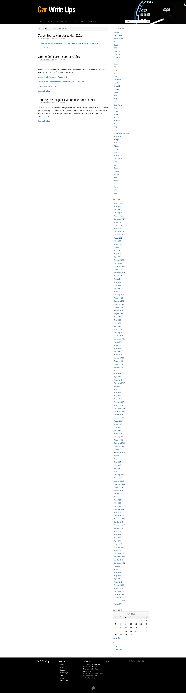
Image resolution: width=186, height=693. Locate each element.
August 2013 (118, 528)
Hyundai (117, 86)
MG (115, 127)
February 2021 (119, 295)
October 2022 (118, 247)
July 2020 (117, 317)
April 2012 (117, 579)
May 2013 (117, 538)
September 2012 (119, 563)
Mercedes (117, 124)
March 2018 (118, 380)
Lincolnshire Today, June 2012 (49, 86)
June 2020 (117, 320)
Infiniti (116, 89)
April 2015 (117, 468)
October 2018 (118, 364)
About (49, 21)
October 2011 (118, 598)
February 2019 (119, 358)
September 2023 (119, 235)
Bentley (116, 45)
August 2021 (118, 276)
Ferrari (116, 70)
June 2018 (117, 374)
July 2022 (117, 251)
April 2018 (117, 377)
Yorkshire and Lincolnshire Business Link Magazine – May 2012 (62, 82)
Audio (83, 21)
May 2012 (117, 576)
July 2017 (117, 389)
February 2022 (119, 260)
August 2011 (118, 604)
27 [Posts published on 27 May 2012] (146, 631)
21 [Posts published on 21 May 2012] (115, 631)
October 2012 (118, 560)
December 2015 (119, 443)
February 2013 (119, 547)
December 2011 (119, 591)
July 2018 (117, 370)
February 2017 (119, 402)
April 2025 (117, 209)
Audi (115, 42)
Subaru (116, 171)
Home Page (64, 673)
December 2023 (119, 232)
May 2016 (117, 427)
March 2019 (118, 355)
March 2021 (118, 291)
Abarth (116, 32)
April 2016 (117, 430)
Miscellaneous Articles (121, 133)
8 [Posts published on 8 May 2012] (120, 624)
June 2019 (117, 348)
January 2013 (118, 550)
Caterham (117, 51)
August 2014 (118, 493)
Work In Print (62, 21)
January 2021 (118, 298)
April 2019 (117, 351)
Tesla (115, 177)
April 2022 (117, 257)
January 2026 (118, 203)
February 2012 (119, 585)
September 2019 (119, 339)
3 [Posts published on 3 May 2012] (130, 620)
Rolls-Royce (118, 159)
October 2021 (118, 269)
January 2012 (118, 588)
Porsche (116, 152)
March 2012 (118, 582)
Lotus (116, 111)
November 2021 (119, 266)
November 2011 (119, 595)
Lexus (116, 108)
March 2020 (118, 329)
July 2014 (117, 497)
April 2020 (117, 326)
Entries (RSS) (118, 649)
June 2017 (117, 393)
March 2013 (118, 544)
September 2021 (119, 273)
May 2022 (117, 254)
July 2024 (117, 222)
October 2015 (118, 449)
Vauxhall (117, 184)
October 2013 (118, 522)
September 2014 (119, 490)
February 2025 (119, 213)
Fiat (115, 73)
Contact (94, 21)
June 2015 (117, 462)
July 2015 (117, 459)
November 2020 (119, 304)
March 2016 (118, 433)
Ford (115, 77)
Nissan (116, 146)
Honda (116, 83)
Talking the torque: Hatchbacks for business (67, 100)
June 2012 (117, 572)
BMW (116, 48)
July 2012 (117, 569)
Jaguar (116, 95)
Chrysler (117, 58)
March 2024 (118, 225)
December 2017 (119, 383)
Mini (115, 130)
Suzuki (116, 174)
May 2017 (117, 396)
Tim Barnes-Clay (47, 38)
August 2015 (118, 456)
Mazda (116, 118)
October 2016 (118, 415)
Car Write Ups (43, 661)
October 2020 (118, 307)
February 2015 (119, 475)
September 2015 (119, 452)
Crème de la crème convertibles (59, 56)
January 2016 (118, 440)
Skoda (116, 168)
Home (40, 21)
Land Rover (118, 105)
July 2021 (117, 279)
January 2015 (118, 478)
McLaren (117, 121)
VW (115, 190)
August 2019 (118, 342)
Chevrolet (117, 54)
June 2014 (117, 500)
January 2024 (118, 228)
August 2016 (118, 421)
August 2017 (118, 386)
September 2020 (119, 310)
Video (74, 21)
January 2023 (118, 244)
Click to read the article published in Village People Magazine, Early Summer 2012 (68, 43)
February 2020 (119, 333)
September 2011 (119, 601)
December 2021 (119, 263)
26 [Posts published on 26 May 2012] (141, 631)
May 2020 (117, 323)
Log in (116, 646)
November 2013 (119, 519)
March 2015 (118, 471)
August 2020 (118, 314)
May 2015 (117, 465)
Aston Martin (118, 39)
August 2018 (118, 367)
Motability (117, 143)
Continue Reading (45, 48)
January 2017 (118, 405)
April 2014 (117, 506)
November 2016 (119, 411)
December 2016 (119, 408)
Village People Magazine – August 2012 (52, 77)
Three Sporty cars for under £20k (60, 35)
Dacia (116, 64)
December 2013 (119, 516)
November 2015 (119, 446)
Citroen (116, 61)
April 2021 (117, 288)
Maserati (117, 114)
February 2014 (119, 509)
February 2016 (119, 437)
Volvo (116, 187)
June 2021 (117, 282)
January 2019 (118, 361)
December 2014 (119, 481)
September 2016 (119, 418)
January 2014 (118, 512)
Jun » (120, 638)
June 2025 (117, 206)
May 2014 (117, 503)
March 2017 (118, 399)
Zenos (116, 193)
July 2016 (117, 424)
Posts (61, 675)
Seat (115, 165)
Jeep (115, 99)
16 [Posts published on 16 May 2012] (126, 628)
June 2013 (117, 535)
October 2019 (118, 336)
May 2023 (117, 241)
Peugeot (116, 149)
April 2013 (117, 541)
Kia (115, 102)
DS (115, 67)
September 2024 (119, 219)
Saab (115, 162)
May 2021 (117, 285)
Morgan (116, 140)
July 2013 (117, 531)
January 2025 (118, 216)
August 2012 (118, 566)
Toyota (116, 181)
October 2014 (118, 487)
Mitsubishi (117, 137)
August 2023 (118, 238)
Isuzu (116, 92)
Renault (116, 155)
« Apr (115, 638)
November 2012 (119, 557)
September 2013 (119, 525)
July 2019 (117, 345)
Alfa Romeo (118, 35)
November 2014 (119, 484)
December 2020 (119, 301)
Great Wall (117, 80)
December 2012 (119, 553)
